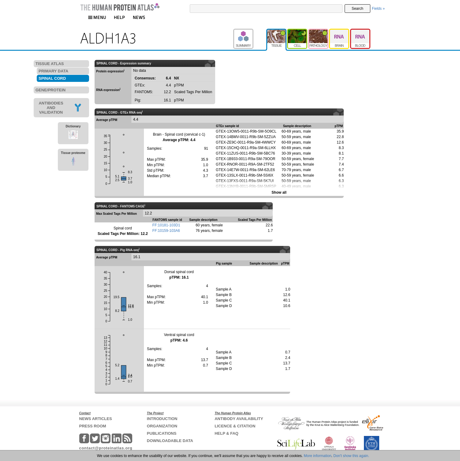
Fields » (378, 8)
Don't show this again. (351, 456)
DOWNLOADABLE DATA (170, 440)
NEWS (139, 17)
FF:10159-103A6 (166, 231)
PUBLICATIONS (162, 433)
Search (357, 8)
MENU (97, 17)
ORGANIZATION (162, 426)
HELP (119, 17)
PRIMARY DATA (53, 71)
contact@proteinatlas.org (106, 448)
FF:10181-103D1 (166, 225)
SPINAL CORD (52, 78)
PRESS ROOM (92, 426)
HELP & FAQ (226, 433)
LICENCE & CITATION (235, 426)
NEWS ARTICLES (95, 418)
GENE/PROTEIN (50, 90)
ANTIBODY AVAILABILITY (239, 418)
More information (317, 456)
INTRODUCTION (162, 418)
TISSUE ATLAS (50, 63)
